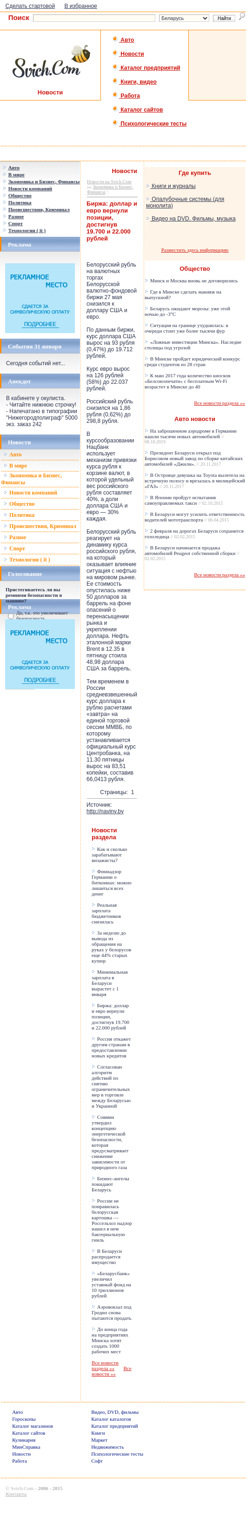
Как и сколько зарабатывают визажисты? (109, 854)
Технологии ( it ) (27, 559)
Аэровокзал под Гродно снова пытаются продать (111, 1312)
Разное (15, 537)
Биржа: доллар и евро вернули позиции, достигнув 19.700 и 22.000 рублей (110, 1016)
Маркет (99, 1440)
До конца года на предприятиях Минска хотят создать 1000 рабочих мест (110, 1340)
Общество (19, 504)
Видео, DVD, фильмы (115, 1412)
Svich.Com (22, 1488)
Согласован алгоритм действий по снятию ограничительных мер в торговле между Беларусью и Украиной (111, 1086)
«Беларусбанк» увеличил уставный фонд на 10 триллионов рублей (111, 1284)
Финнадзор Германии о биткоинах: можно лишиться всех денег (112, 882)
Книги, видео (134, 82)
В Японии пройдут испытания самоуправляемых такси (184, 500)
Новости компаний (30, 492)
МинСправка (26, 1447)
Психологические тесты (149, 123)
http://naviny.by (105, 811)
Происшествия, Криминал (40, 526)
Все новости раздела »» (105, 1365)
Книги (98, 1433)
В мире (15, 465)
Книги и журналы (171, 186)
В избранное (81, 6)
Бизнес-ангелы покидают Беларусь (110, 1184)
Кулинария (23, 1440)
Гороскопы (24, 1419)
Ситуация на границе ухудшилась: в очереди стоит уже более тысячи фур (186, 328)
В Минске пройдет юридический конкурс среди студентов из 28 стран (192, 361)
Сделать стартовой (30, 6)
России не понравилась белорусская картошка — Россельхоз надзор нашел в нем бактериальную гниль (112, 1220)
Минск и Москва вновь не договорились (191, 280)
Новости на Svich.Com (109, 181)
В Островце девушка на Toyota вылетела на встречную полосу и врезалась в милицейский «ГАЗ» (195, 480)
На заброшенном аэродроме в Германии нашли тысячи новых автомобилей (191, 436)
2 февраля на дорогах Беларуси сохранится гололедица (194, 533)
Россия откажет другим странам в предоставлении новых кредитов (111, 1047)
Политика (19, 515)
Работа (126, 96)
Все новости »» (112, 1371)
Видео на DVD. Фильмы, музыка (191, 218)
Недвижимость (107, 1447)
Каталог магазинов (32, 1426)
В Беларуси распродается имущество (107, 1256)
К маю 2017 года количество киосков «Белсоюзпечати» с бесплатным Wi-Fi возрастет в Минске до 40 (188, 381)
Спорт (14, 548)
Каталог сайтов (137, 110)
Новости (128, 54)
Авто (123, 40)
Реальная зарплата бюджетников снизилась (106, 913)
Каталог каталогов (111, 1419)
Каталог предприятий (146, 68)
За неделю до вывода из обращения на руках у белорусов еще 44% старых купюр (111, 946)
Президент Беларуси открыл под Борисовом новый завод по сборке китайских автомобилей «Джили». (194, 458)
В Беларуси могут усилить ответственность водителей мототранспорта (195, 516)
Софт (97, 1461)
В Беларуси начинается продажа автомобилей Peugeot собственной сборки (192, 553)
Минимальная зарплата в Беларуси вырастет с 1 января (109, 983)
